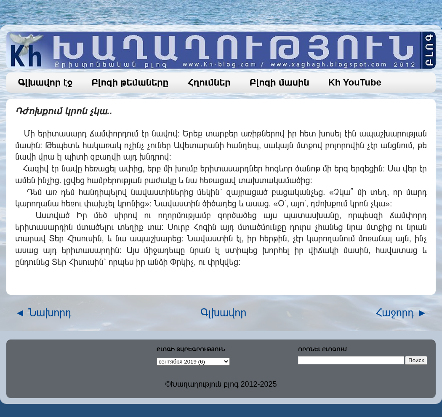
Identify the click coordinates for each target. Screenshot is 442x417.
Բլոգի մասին (279, 82)
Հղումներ (209, 82)
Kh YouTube (354, 82)
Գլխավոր (224, 312)
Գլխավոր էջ (45, 82)
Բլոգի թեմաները (129, 82)
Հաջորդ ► (401, 312)
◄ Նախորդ (43, 312)
